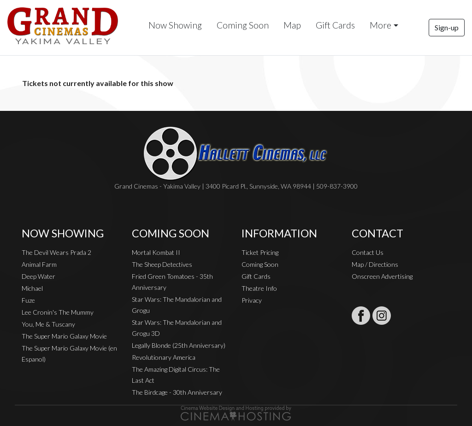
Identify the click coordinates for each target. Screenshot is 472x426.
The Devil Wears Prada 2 (56, 252)
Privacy (252, 300)
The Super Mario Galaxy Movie (64, 336)
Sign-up (447, 27)
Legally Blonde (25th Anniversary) (178, 345)
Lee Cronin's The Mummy (58, 312)
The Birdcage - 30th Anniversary (177, 392)
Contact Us (368, 252)
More (380, 25)
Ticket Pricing (260, 252)
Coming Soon (243, 25)
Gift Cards (335, 25)
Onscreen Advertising (382, 276)
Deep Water (38, 276)
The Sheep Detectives (162, 264)
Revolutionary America (163, 357)
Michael (32, 288)
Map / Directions (375, 264)
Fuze (28, 300)
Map (292, 25)
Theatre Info (259, 288)
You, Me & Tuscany (48, 324)
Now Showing (175, 25)
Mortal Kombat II (156, 252)
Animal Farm (39, 264)
